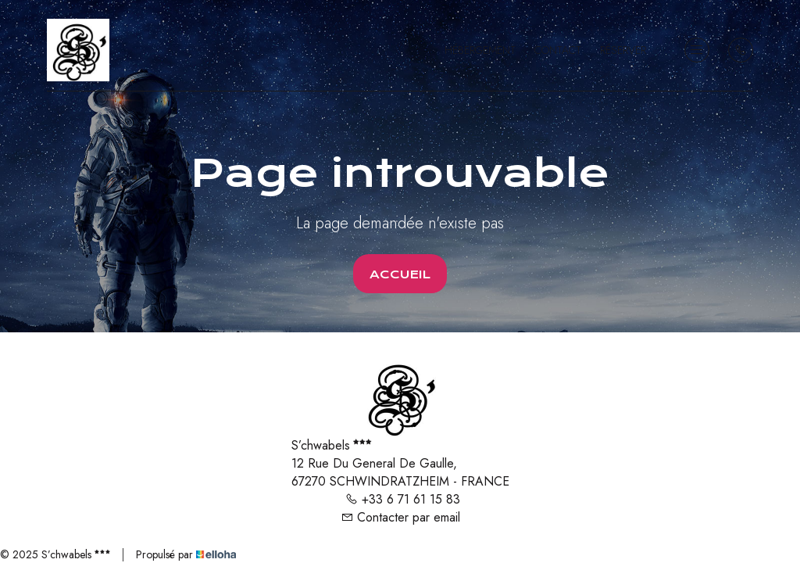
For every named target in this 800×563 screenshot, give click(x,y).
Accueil (400, 274)
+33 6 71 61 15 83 (402, 499)
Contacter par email (400, 517)
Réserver (623, 50)
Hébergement (480, 50)
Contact (557, 50)
